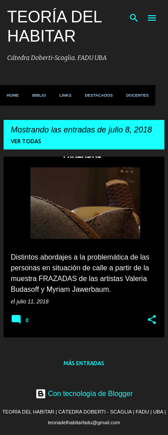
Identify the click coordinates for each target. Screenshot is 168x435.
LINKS (66, 95)
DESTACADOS (99, 95)
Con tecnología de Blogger (84, 393)
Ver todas (26, 141)
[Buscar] (134, 18)
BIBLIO (39, 95)
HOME (13, 95)
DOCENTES (137, 95)
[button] (151, 320)
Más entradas (84, 363)
